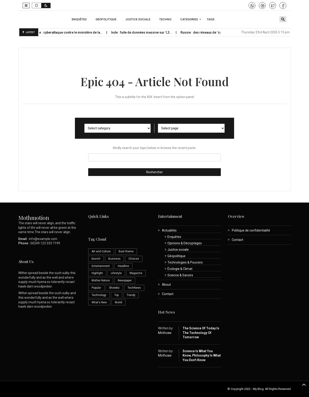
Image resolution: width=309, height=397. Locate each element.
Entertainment (101, 266)
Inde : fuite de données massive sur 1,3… (150, 32)
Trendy (131, 295)
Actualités (169, 230)
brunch (96, 258)
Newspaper (125, 280)
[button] (26, 5)
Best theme (126, 251)
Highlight (97, 273)
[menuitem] (80, 19)
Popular (96, 287)
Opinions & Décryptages (184, 243)
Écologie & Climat (179, 269)
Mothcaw (165, 333)
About (166, 284)
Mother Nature (101, 280)
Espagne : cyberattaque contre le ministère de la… (74, 32)
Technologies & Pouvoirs (185, 262)
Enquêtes (174, 237)
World (118, 302)
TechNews (134, 287)
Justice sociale (178, 249)
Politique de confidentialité (251, 230)
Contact (167, 294)
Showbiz (114, 287)
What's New (99, 302)
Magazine (136, 273)
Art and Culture (101, 251)
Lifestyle (116, 273)
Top (116, 295)
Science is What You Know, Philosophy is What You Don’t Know (202, 355)
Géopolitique (176, 256)
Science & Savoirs (180, 275)
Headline (123, 266)
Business (114, 258)
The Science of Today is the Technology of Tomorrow (201, 332)
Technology (99, 295)
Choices (134, 258)
